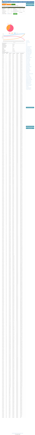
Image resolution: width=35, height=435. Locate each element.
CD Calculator (27, 86)
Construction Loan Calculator (28, 78)
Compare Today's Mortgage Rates (30, 3)
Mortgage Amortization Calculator (29, 79)
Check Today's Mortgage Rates (30, 107)
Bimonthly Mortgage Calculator (29, 50)
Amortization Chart (27, 72)
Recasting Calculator (28, 58)
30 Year (26, 44)
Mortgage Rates (13, 4)
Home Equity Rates (8, 4)
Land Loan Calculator (28, 65)
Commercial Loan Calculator (28, 77)
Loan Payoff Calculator (28, 64)
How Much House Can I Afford (29, 84)
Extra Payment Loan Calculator (29, 52)
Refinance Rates (4, 4)
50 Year (26, 45)
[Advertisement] (6, 19)
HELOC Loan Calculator (28, 59)
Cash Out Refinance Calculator (29, 57)
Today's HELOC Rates (30, 5)
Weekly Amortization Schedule (29, 51)
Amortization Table (27, 71)
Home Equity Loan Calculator (28, 85)
